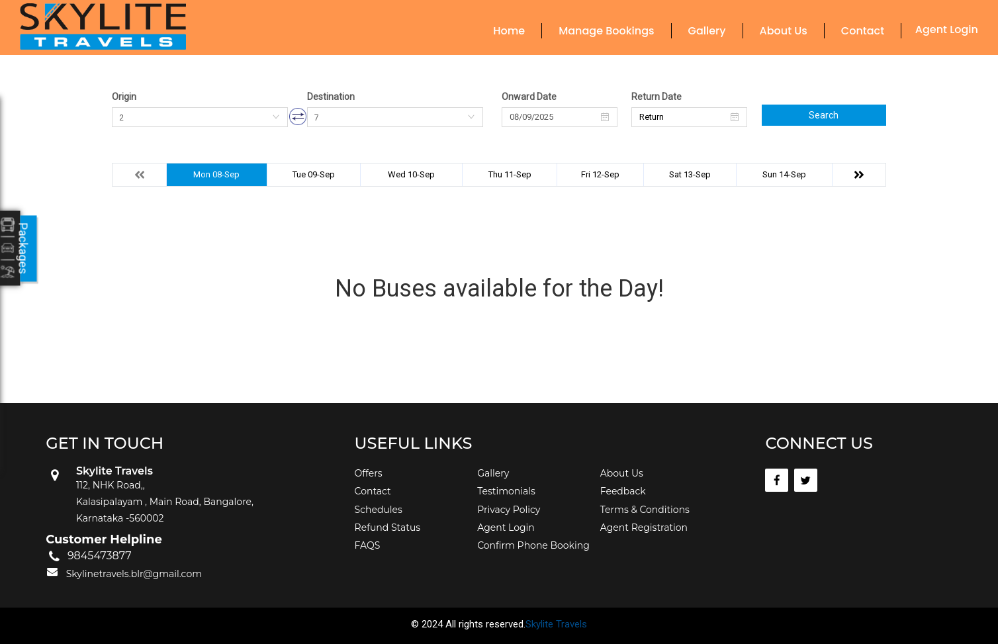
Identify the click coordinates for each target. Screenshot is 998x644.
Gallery (707, 31)
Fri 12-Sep (600, 174)
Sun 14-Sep (784, 174)
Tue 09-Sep (314, 174)
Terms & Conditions (645, 510)
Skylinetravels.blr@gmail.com (134, 574)
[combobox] (200, 117)
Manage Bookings (606, 31)
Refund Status (388, 527)
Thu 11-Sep (509, 174)
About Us (783, 31)
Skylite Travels (556, 624)
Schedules (378, 510)
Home (509, 31)
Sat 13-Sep (690, 174)
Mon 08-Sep (216, 174)
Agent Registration (644, 527)
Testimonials (506, 491)
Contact (862, 31)
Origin (124, 96)
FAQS (368, 545)
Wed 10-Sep (411, 174)
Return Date (656, 96)
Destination (331, 96)
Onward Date (529, 96)
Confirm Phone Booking (533, 545)
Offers (369, 473)
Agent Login (946, 29)
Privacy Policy (508, 510)
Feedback (623, 491)
